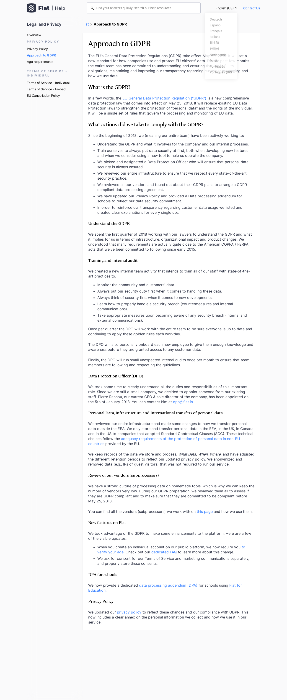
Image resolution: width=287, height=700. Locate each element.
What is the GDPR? (109, 87)
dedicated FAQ (164, 552)
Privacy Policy (37, 49)
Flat (86, 24)
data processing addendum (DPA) (168, 585)
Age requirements (40, 62)
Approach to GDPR (41, 55)
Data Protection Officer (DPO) (115, 375)
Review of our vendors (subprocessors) (123, 475)
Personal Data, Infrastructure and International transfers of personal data (155, 412)
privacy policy (129, 612)
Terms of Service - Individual (48, 83)
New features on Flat (107, 522)
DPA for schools (102, 574)
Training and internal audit (113, 260)
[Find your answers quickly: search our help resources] (143, 8)
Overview (34, 35)
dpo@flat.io (183, 402)
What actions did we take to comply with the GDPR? (145, 124)
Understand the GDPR (109, 223)
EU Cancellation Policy (43, 95)
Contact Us (251, 8)
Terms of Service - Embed (46, 89)
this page (205, 511)
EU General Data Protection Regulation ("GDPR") (164, 98)
